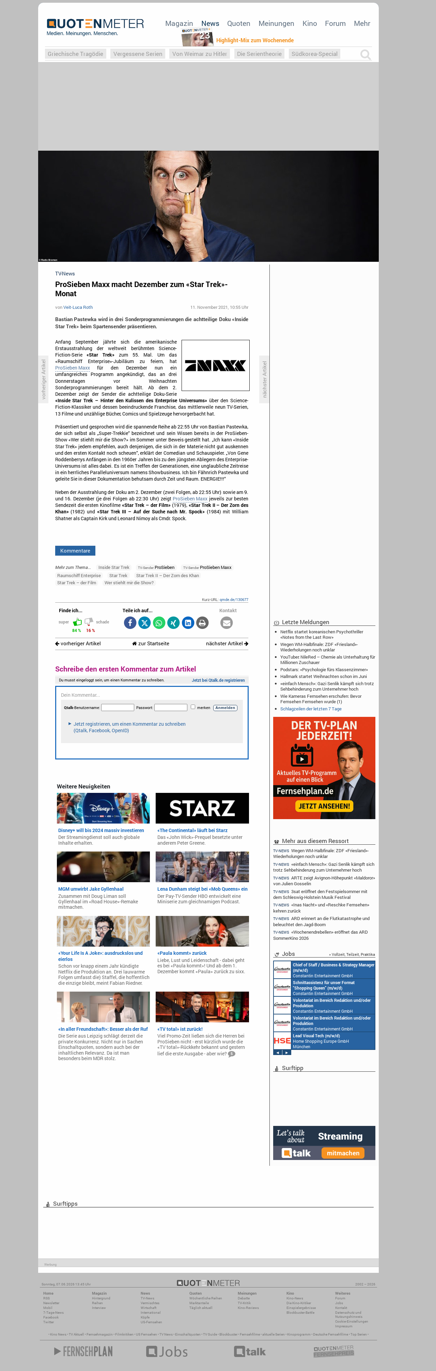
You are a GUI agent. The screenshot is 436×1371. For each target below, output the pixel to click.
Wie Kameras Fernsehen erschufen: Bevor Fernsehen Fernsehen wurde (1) (320, 699)
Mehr (362, 23)
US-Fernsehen (151, 1322)
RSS (46, 1298)
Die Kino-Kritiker (298, 1303)
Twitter (48, 1322)
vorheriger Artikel (78, 643)
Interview (99, 1308)
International (151, 1312)
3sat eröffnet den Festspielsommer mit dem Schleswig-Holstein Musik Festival (320, 894)
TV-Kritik (244, 1303)
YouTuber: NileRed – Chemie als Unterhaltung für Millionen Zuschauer (327, 659)
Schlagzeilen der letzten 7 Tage (311, 709)
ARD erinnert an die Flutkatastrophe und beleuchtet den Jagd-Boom (321, 921)
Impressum (344, 1326)
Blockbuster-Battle (300, 1312)
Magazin (179, 23)
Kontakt (341, 1308)
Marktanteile (199, 1303)
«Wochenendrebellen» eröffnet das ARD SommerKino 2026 (320, 934)
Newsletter (51, 1303)
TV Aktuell (76, 1334)
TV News (166, 1334)
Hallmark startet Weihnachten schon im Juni (323, 676)
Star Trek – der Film (76, 582)
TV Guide (210, 1334)
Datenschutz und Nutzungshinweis (348, 1314)
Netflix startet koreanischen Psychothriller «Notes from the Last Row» (321, 634)
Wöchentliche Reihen (205, 1298)
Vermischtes (150, 1303)
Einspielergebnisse (301, 1308)
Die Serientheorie (259, 54)
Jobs (339, 1303)
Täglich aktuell (201, 1308)
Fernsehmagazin (100, 1334)
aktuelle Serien (273, 1334)
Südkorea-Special (315, 54)
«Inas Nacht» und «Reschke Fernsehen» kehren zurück (321, 907)
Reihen (97, 1303)
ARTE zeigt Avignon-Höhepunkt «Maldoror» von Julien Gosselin (324, 880)
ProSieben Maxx (72, 368)
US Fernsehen (146, 1334)
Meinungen (276, 23)
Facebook (51, 1317)
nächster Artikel (227, 643)
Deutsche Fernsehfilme (330, 1334)
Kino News (58, 1334)
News (210, 23)
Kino (309, 23)
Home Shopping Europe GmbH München (311, 1040)
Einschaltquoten (188, 1334)
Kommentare (75, 550)
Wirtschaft (148, 1308)
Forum (335, 23)
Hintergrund (101, 1298)
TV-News (147, 1298)
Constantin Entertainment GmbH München (324, 969)
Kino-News (294, 1298)
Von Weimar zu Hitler (199, 54)
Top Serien (359, 1334)
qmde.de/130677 (234, 599)
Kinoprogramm (299, 1334)
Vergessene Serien (137, 54)
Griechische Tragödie (75, 54)
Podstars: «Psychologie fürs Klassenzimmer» (324, 669)
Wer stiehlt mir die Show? (129, 582)
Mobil (47, 1308)
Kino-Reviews (248, 1308)
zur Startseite (150, 643)
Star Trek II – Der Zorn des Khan (167, 575)
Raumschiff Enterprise (79, 575)
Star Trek (118, 575)
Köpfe (145, 1317)
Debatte (244, 1298)
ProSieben (156, 567)
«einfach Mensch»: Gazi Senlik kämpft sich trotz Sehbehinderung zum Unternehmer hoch (327, 686)
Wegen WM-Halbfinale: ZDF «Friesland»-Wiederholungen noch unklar (319, 647)
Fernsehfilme (250, 1334)
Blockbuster (228, 1334)
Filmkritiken (124, 1334)
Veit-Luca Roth (78, 307)
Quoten (238, 23)
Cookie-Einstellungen (351, 1321)
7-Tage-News (53, 1312)
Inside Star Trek (113, 567)
